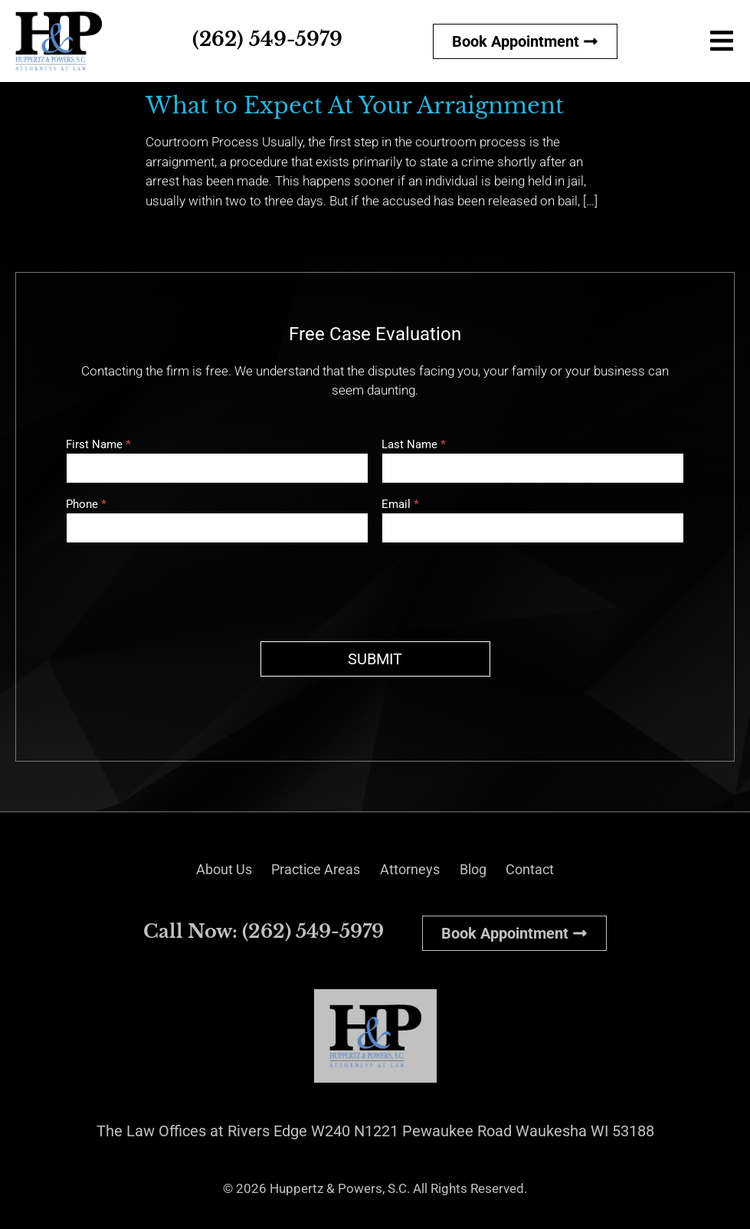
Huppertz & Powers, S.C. (340, 1188)
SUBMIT (375, 659)
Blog (485, 869)
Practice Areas (308, 869)
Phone (86, 505)
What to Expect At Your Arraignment (355, 106)
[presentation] (182, 588)
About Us (204, 869)
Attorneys (414, 869)
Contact (550, 869)
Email (400, 505)
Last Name (414, 445)
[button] (721, 42)
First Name (98, 445)
